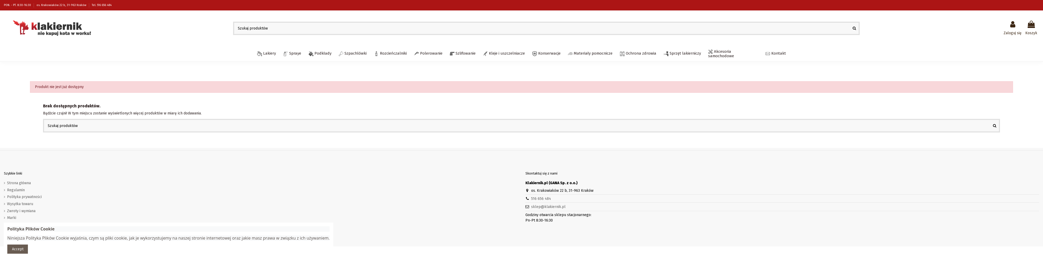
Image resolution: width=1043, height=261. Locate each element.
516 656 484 (541, 198)
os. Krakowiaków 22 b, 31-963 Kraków (62, 5)
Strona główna (19, 183)
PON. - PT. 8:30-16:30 (18, 5)
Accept (17, 249)
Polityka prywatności (24, 197)
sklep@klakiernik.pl (548, 207)
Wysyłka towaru (20, 204)
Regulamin (16, 190)
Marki (11, 218)
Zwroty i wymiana (21, 211)
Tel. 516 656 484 (102, 5)
